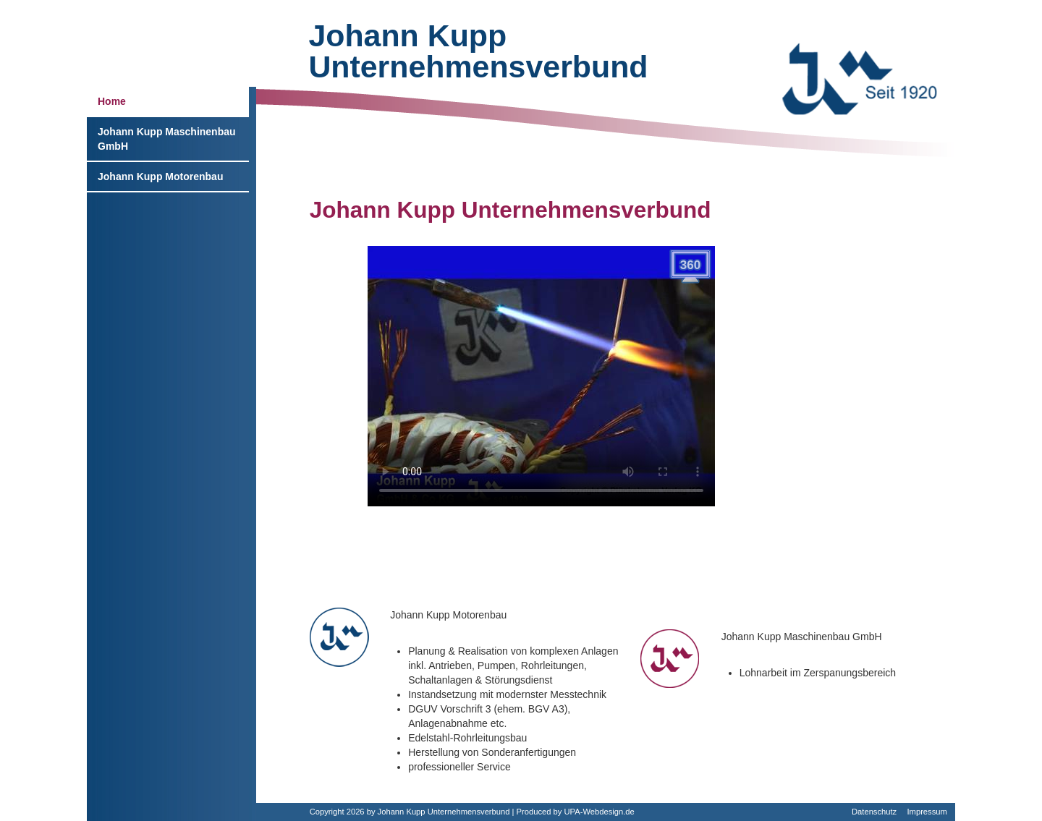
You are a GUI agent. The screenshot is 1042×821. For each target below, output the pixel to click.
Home (112, 101)
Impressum (926, 811)
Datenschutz (874, 811)
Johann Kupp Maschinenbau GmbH (167, 139)
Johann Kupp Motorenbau (160, 176)
